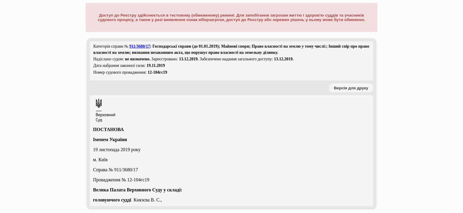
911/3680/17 (139, 46)
